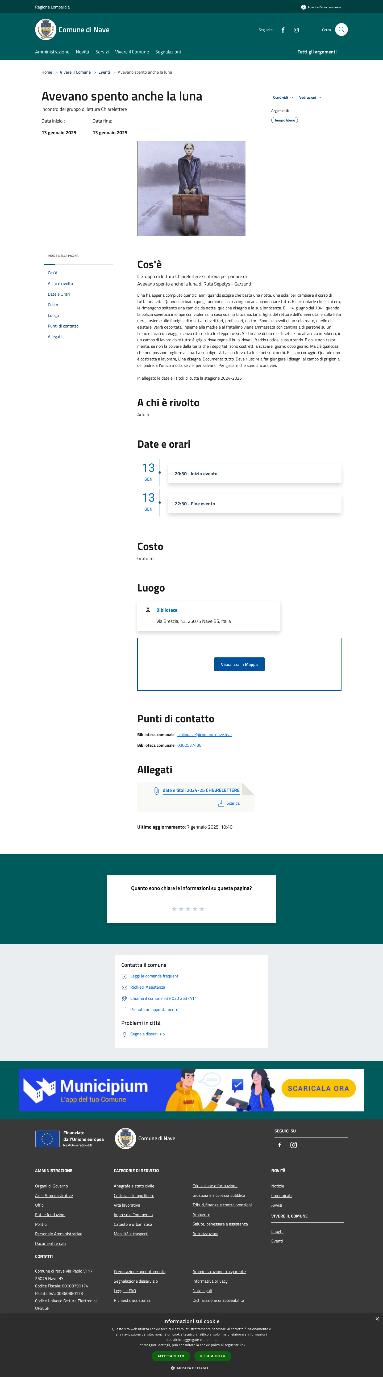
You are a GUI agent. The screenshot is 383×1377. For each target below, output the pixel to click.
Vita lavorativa (127, 1205)
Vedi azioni (311, 97)
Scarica (228, 803)
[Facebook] (281, 29)
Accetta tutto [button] (171, 1356)
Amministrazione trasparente (219, 1271)
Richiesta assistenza (132, 1300)
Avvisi (276, 1205)
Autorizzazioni (205, 1233)
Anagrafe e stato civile (134, 1186)
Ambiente (201, 1214)
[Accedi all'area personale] (321, 7)
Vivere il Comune (76, 72)
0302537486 (189, 745)
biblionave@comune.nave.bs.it (204, 734)
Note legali (202, 1290)
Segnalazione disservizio (136, 1281)
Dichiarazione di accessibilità (218, 1300)
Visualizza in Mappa (239, 664)
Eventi (104, 72)
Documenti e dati (50, 1243)
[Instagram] (294, 29)
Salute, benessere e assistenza (220, 1224)
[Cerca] (341, 29)
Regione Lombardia (52, 7)
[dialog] (191, 1345)
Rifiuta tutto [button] (213, 1356)
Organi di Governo (51, 1186)
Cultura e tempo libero (134, 1195)
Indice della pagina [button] (63, 255)
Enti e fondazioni (50, 1214)
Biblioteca (166, 610)
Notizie (277, 1186)
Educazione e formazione (215, 1185)
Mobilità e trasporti (131, 1234)
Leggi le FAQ (125, 1290)
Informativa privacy (210, 1281)
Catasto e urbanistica (133, 1224)
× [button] (377, 1319)
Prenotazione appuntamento (139, 1271)
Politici (41, 1224)
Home (46, 72)
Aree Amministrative (54, 1195)
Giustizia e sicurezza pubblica (219, 1195)
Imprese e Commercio (133, 1214)
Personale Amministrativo (58, 1234)
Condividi (284, 97)
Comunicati (281, 1195)
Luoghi (277, 1231)
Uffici (39, 1205)
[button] (191, 1368)
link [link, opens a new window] (242, 1345)
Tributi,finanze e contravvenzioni (222, 1205)
